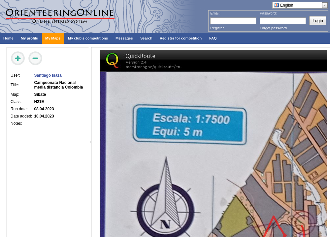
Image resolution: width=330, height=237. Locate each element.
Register (217, 28)
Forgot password (273, 28)
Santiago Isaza (47, 75)
